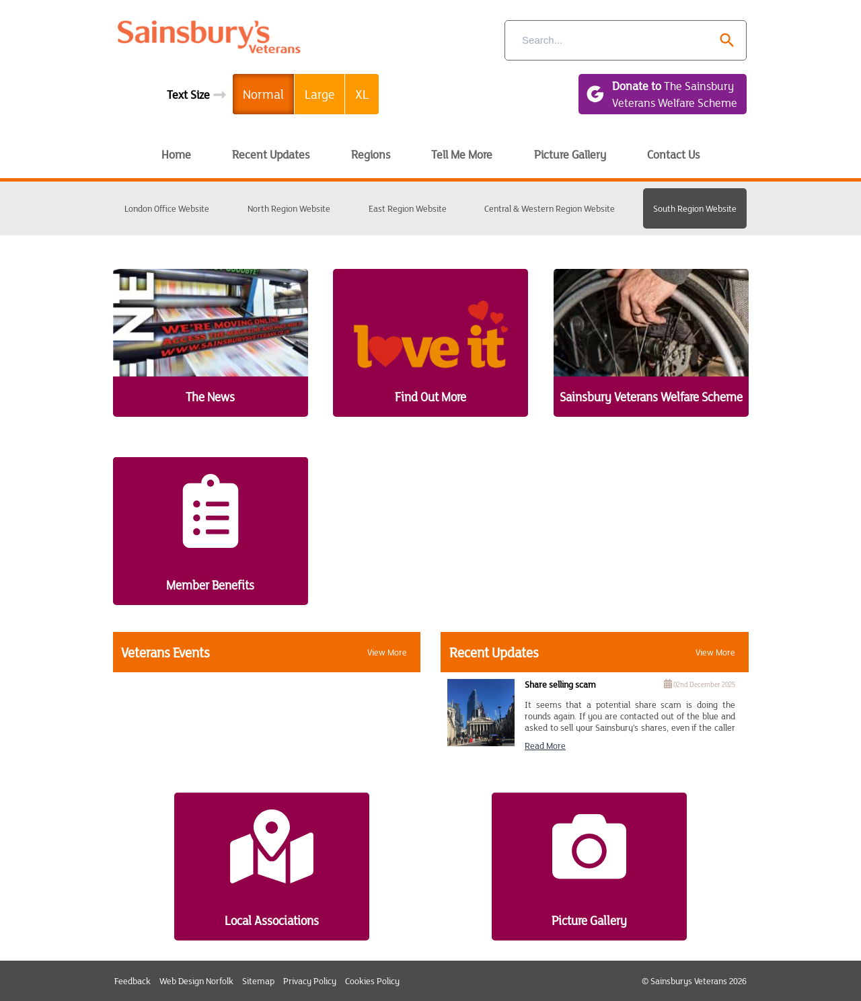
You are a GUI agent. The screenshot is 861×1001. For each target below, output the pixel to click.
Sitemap (258, 981)
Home (176, 154)
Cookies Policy (372, 981)
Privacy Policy (309, 981)
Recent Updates (270, 154)
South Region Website (695, 208)
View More (387, 652)
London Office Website (166, 208)
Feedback (132, 981)
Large (319, 94)
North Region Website (289, 208)
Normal (263, 94)
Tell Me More (461, 154)
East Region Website (408, 208)
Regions (370, 154)
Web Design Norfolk (196, 981)
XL (362, 94)
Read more (545, 745)
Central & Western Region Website (549, 208)
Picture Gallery (570, 154)
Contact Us (673, 154)
